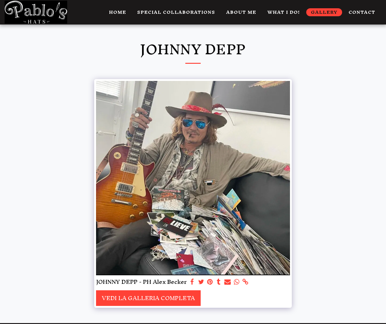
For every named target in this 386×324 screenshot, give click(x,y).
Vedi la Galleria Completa (148, 298)
